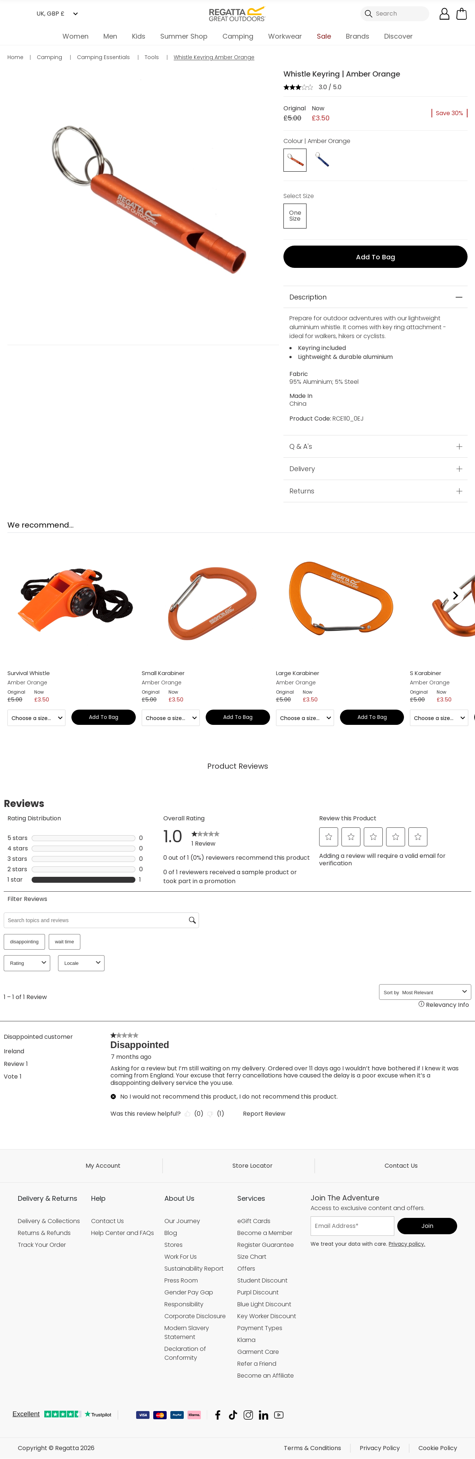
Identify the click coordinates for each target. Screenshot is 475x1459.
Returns (301, 491)
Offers (246, 1268)
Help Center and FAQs (122, 1233)
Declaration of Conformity (185, 1353)
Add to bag (375, 257)
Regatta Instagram (248, 1415)
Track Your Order (42, 1245)
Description (308, 297)
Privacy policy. (407, 1244)
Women (75, 36)
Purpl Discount (258, 1292)
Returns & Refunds (44, 1233)
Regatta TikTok (233, 1415)
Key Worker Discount (266, 1316)
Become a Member (264, 1233)
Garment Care (258, 1352)
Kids (138, 36)
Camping (237, 36)
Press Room (181, 1280)
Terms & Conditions (312, 1448)
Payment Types (259, 1328)
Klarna (246, 1340)
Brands (357, 36)
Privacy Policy (380, 1448)
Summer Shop (184, 36)
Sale (324, 36)
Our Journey (182, 1221)
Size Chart (251, 1256)
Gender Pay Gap (188, 1292)
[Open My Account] (444, 14)
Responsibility (183, 1304)
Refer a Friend (256, 1363)
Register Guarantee (265, 1245)
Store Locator (252, 1165)
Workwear (285, 36)
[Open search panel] (394, 13)
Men (110, 36)
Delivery (302, 469)
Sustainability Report (194, 1268)
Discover (398, 36)
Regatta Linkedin (263, 1415)
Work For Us (180, 1256)
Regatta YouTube (278, 1415)
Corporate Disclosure (195, 1316)
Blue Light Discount (264, 1304)
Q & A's (300, 446)
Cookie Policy (437, 1448)
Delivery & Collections (49, 1221)
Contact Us (401, 1165)
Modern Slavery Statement (186, 1332)
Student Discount (262, 1280)
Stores (173, 1245)
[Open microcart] (462, 14)
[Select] (294, 216)
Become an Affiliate (265, 1375)
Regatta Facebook (217, 1415)
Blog (170, 1233)
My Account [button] (103, 1165)
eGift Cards (253, 1221)
